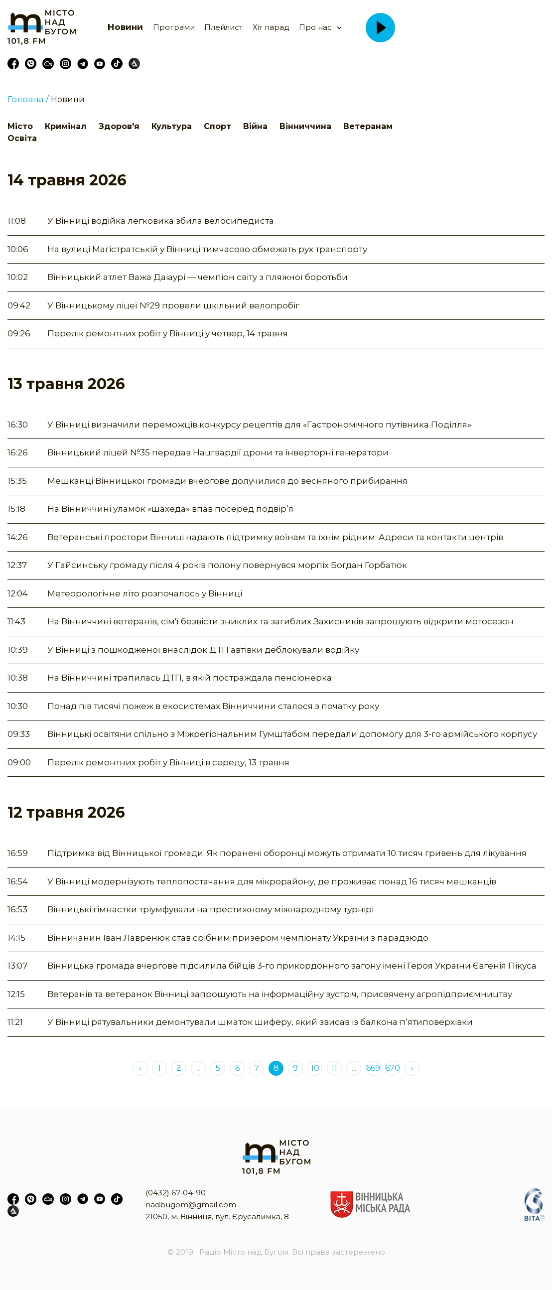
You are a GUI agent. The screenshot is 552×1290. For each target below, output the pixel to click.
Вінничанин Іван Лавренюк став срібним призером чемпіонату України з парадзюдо (237, 938)
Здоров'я (119, 126)
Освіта (22, 138)
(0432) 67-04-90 (175, 1192)
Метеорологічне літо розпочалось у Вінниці (144, 593)
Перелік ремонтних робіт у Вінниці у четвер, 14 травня (167, 333)
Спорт (217, 126)
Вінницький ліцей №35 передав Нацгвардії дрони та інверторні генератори (218, 452)
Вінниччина (305, 126)
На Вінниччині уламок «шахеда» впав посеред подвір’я (170, 509)
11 (334, 1068)
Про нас (315, 27)
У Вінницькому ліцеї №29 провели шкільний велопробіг (173, 305)
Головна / (28, 99)
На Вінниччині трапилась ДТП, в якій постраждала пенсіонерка (189, 678)
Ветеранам (368, 126)
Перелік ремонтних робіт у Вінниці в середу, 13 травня (168, 762)
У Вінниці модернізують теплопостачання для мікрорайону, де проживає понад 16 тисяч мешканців (271, 881)
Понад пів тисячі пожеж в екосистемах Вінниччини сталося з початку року (213, 706)
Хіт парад (271, 27)
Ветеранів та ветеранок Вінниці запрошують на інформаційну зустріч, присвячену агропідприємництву (279, 994)
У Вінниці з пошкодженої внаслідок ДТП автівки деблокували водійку (203, 650)
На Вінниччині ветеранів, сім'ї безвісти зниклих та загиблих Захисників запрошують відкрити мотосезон (280, 621)
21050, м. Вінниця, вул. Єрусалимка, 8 (217, 1216)
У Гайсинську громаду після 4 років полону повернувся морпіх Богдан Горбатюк (227, 565)
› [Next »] (412, 1068)
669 (373, 1068)
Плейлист (223, 27)
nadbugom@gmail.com (190, 1204)
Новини (125, 27)
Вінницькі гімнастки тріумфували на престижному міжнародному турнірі (210, 909)
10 (315, 1068)
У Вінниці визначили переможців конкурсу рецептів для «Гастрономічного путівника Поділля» (259, 425)
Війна (255, 126)
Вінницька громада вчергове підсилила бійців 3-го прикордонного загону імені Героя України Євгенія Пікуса (292, 966)
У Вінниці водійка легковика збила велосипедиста (160, 221)
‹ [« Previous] (140, 1068)
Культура (171, 126)
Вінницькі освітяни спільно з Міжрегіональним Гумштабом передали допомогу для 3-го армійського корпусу (292, 734)
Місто (20, 126)
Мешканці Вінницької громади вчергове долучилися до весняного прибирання (227, 481)
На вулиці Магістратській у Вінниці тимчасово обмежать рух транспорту (207, 249)
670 (392, 1068)
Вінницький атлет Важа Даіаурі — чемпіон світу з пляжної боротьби (197, 277)
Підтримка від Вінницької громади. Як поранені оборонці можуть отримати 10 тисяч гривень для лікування (287, 853)
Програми (174, 27)
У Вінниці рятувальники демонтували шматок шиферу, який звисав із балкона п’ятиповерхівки (260, 1022)
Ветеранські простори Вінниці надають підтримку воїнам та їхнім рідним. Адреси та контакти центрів (275, 537)
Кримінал (66, 126)
